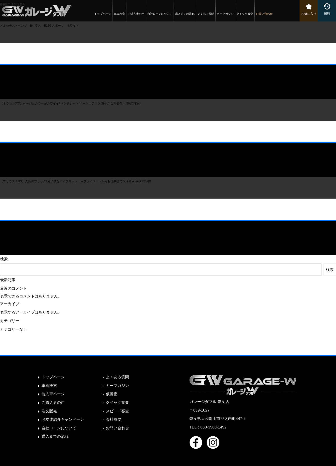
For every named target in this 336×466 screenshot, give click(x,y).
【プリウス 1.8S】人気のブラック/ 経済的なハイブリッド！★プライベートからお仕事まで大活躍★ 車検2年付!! (75, 181)
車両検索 (119, 13)
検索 (4, 259)
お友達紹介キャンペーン (63, 419)
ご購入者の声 (136, 13)
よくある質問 (205, 13)
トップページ (102, 13)
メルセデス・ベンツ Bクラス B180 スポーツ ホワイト (39, 25)
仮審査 (111, 394)
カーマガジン (225, 13)
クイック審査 (244, 13)
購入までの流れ (185, 13)
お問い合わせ (264, 13)
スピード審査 (117, 411)
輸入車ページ (53, 394)
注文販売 (49, 411)
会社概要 (113, 419)
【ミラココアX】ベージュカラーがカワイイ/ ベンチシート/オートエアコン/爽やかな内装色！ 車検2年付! (70, 103)
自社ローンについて (159, 13)
